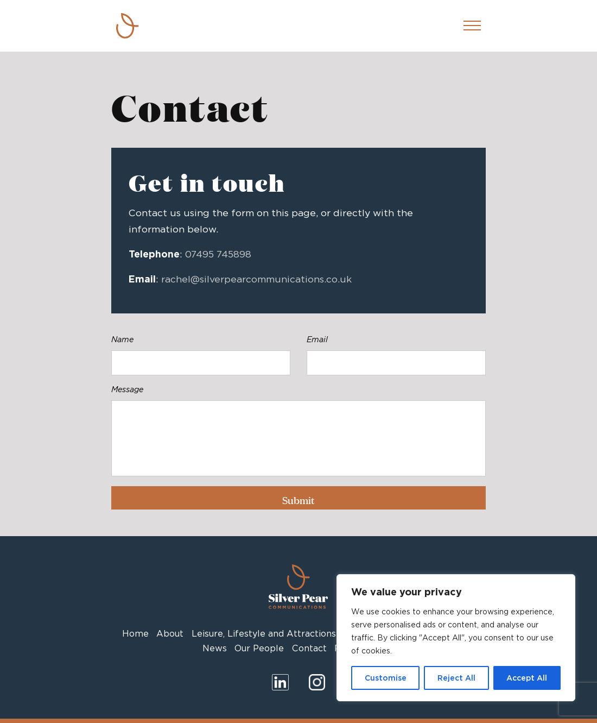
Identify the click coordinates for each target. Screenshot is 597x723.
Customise (386, 678)
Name (122, 339)
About (169, 633)
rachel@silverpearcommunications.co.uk (256, 279)
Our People (259, 648)
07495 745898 (218, 254)
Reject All (456, 678)
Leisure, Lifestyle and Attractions (264, 633)
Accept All (526, 678)
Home (135, 633)
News (214, 648)
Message (127, 389)
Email (317, 339)
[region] (455, 637)
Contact (309, 648)
